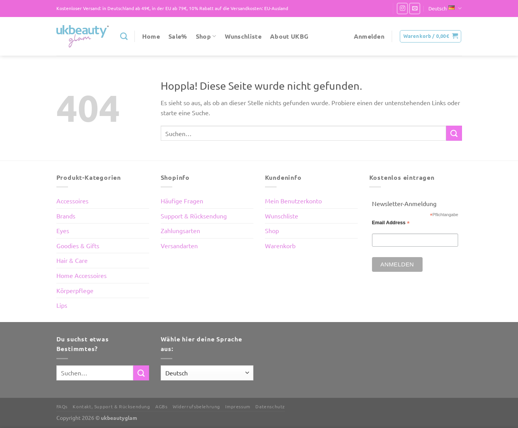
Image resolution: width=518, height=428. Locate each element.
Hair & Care (72, 260)
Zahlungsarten (180, 230)
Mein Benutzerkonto (293, 201)
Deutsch (445, 8)
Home (151, 36)
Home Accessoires (81, 275)
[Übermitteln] (454, 133)
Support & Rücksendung (194, 216)
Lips (61, 305)
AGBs (161, 406)
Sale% (177, 36)
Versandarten (179, 245)
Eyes (62, 230)
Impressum (237, 406)
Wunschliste (243, 36)
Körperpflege (74, 290)
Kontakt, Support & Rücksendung (111, 406)
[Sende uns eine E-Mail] (414, 8)
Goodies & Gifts (77, 245)
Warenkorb (280, 245)
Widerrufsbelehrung (196, 406)
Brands (65, 216)
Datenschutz (270, 406)
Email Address (391, 223)
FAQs (62, 406)
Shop (206, 36)
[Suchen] (123, 36)
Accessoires (72, 201)
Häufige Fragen (182, 201)
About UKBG (289, 36)
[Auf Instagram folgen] (402, 8)
